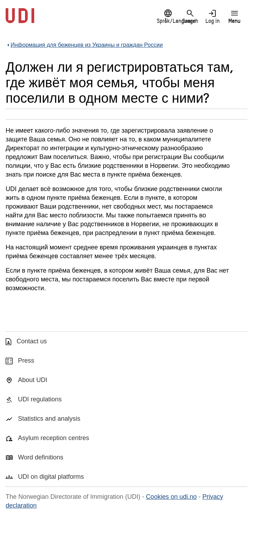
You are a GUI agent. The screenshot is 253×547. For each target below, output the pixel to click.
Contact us (32, 341)
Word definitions (40, 457)
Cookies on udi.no (171, 496)
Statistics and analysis (49, 418)
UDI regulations (40, 399)
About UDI (32, 379)
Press (26, 360)
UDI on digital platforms (51, 476)
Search (190, 16)
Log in (212, 16)
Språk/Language (168, 16)
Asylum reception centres (53, 437)
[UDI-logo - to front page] (20, 19)
